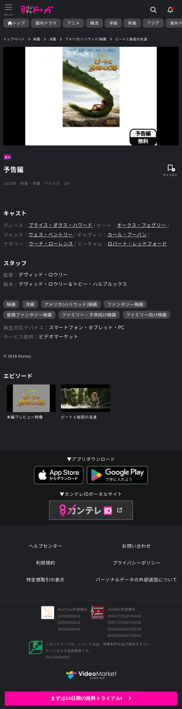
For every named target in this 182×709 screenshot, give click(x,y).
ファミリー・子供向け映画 (89, 314)
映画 (11, 304)
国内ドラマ (46, 23)
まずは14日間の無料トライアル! (90, 698)
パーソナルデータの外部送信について (136, 579)
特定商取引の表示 (45, 579)
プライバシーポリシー (136, 563)
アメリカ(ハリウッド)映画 (71, 304)
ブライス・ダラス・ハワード (61, 225)
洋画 (113, 23)
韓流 (94, 23)
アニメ (73, 23)
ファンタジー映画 (125, 304)
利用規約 (45, 563)
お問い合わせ (136, 546)
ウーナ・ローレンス (51, 243)
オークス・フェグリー (142, 225)
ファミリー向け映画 (146, 314)
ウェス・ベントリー (51, 234)
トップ (16, 23)
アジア (153, 23)
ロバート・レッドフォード (137, 243)
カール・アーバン (127, 234)
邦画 (132, 23)
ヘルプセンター (45, 546)
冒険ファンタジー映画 (29, 314)
